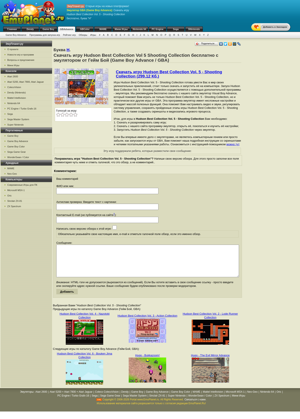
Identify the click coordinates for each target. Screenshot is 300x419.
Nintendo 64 (139, 29)
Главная (12, 29)
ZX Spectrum (14, 206)
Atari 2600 (12, 76)
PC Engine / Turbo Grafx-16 (21, 108)
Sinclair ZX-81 (14, 201)
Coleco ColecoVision (107, 398)
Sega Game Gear (16, 152)
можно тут (232, 144)
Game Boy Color (16, 146)
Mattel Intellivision (16, 98)
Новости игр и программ (20, 54)
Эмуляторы (26, 398)
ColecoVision (14, 87)
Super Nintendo (15, 124)
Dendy (30, 29)
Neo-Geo (12, 173)
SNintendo (194, 29)
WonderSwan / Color (18, 157)
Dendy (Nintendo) (16, 92)
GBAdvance (66, 29)
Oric (9, 195)
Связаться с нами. (195, 405)
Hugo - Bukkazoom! (147, 361)
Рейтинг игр (69, 35)
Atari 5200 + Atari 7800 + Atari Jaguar (71, 398)
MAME (103, 29)
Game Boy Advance (16, 35)
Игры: (93, 35)
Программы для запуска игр (44, 35)
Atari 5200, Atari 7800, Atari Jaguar (25, 82)
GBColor (85, 29)
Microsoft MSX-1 (16, 190)
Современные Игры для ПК (22, 185)
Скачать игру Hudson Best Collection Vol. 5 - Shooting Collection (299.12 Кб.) (169, 74)
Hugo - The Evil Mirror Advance (210, 361)
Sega (176, 29)
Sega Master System (18, 119)
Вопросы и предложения (20, 60)
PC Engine (157, 29)
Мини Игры (121, 29)
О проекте (12, 49)
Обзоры (83, 35)
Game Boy (48, 29)
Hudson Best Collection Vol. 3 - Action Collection (147, 322)
